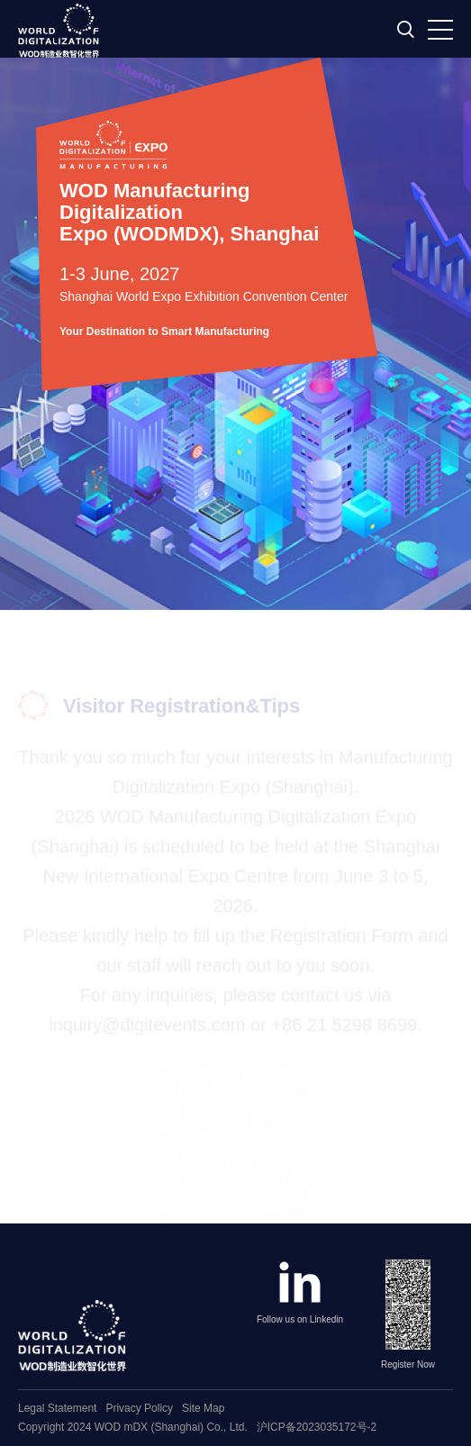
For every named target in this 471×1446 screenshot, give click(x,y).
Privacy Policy (139, 1408)
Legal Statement (57, 1408)
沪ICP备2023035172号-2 (316, 1427)
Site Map (203, 1408)
